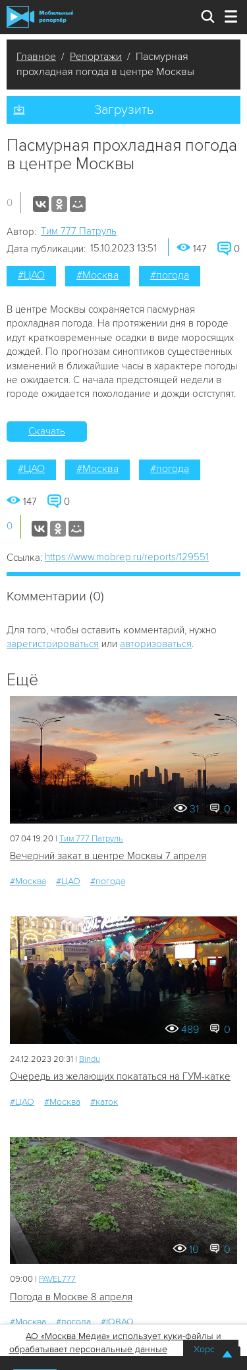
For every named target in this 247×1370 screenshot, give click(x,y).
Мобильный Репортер (40, 17)
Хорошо (211, 1349)
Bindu (89, 1059)
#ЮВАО (117, 1321)
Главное (36, 56)
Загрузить (123, 110)
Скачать (46, 431)
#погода (169, 275)
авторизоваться (156, 644)
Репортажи (96, 56)
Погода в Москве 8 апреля (71, 1297)
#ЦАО (31, 275)
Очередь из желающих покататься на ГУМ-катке (120, 1076)
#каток (104, 1101)
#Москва (97, 275)
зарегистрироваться (53, 644)
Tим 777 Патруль (79, 231)
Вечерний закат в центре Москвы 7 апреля (108, 856)
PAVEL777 (57, 1279)
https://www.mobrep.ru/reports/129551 (127, 557)
